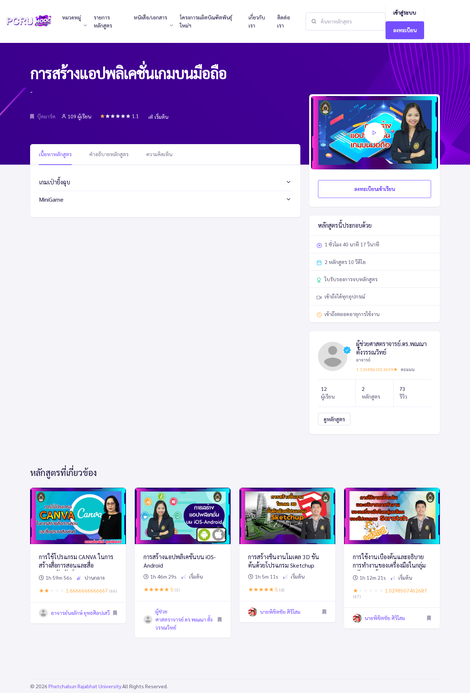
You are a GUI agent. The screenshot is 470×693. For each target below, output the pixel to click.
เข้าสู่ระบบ (404, 12)
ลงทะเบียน (404, 30)
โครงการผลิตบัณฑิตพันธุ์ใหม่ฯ (206, 21)
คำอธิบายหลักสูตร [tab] (109, 154)
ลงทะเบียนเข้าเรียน (374, 189)
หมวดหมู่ (71, 17)
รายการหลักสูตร (103, 21)
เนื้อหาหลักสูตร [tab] (55, 154)
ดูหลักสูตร (334, 419)
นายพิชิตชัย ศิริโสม (280, 611)
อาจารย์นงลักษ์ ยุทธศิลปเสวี (80, 612)
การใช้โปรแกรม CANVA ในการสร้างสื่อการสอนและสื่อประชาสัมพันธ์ (76, 565)
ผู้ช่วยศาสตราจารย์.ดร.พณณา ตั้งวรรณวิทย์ (184, 619)
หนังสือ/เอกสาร (150, 17)
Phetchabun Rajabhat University (84, 686)
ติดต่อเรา (283, 21)
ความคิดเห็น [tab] (159, 154)
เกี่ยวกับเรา (257, 21)
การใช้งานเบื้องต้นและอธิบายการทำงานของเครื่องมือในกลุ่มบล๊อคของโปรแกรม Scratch (389, 565)
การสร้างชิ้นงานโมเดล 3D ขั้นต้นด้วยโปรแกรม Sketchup (283, 561)
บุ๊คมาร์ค (42, 116)
